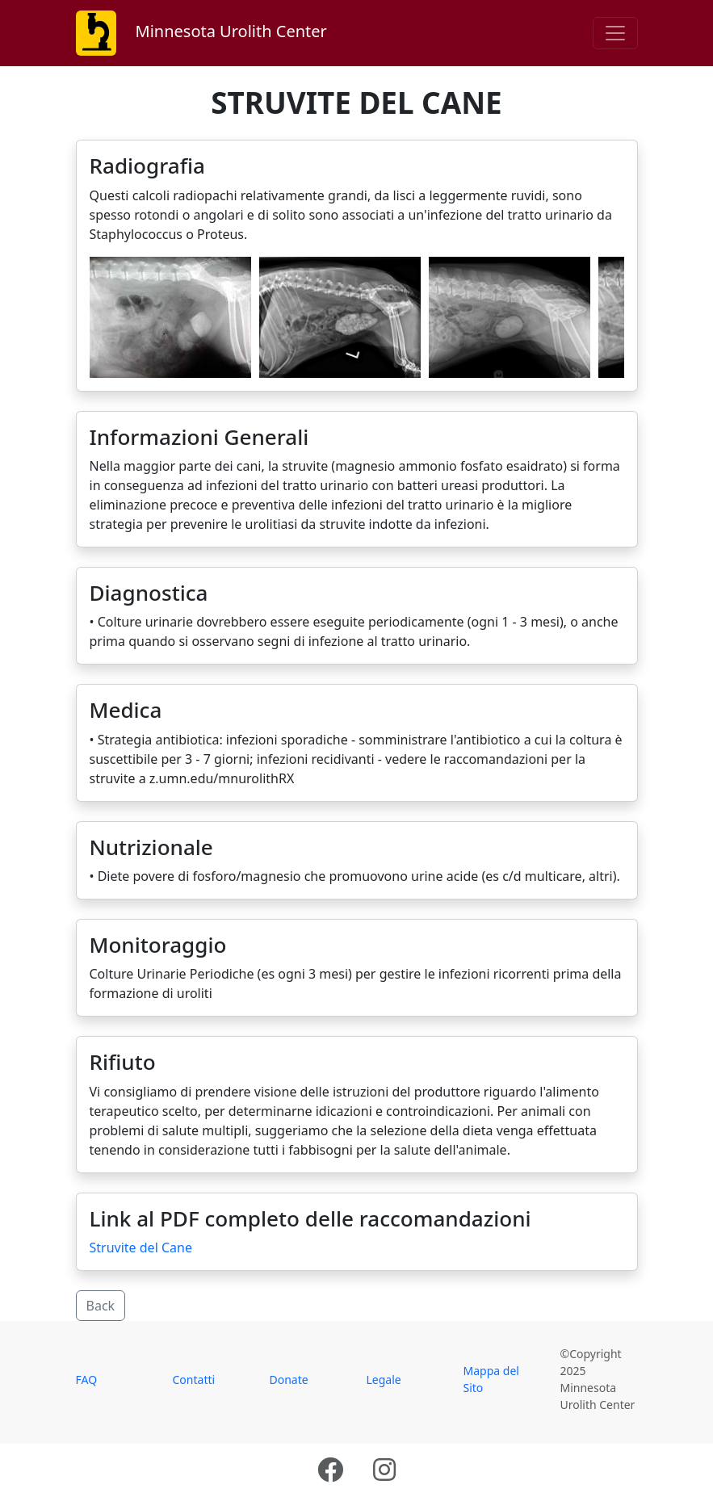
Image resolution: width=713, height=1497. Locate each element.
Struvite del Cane (141, 1247)
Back (100, 1306)
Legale (384, 1379)
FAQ (87, 1379)
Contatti (194, 1379)
